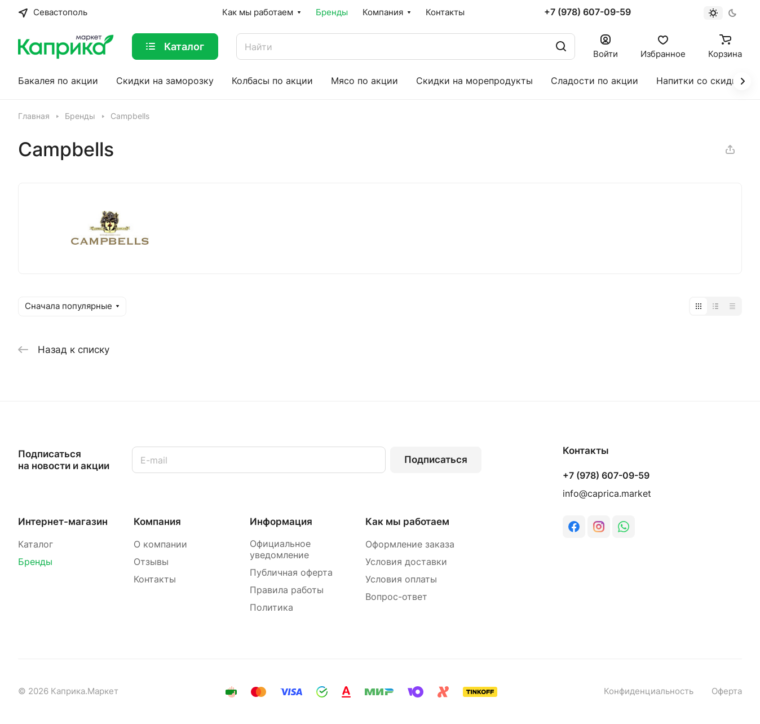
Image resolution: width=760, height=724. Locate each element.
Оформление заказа (409, 544)
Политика (271, 607)
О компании (160, 544)
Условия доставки (406, 562)
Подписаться (435, 459)
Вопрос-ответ (396, 596)
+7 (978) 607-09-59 (587, 12)
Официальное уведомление (280, 549)
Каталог (35, 544)
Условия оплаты (401, 579)
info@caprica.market (607, 493)
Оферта (727, 691)
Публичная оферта (291, 572)
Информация (281, 521)
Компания (157, 521)
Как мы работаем (407, 521)
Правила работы (287, 590)
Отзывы (151, 562)
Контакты (155, 579)
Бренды (35, 562)
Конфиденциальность (648, 691)
